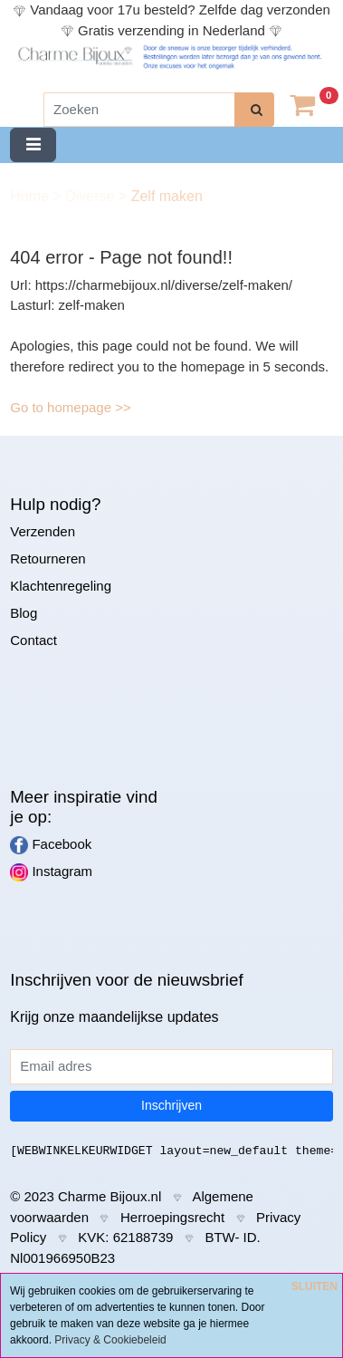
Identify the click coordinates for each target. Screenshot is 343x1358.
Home (31, 196)
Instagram (51, 872)
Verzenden (42, 531)
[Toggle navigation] (33, 145)
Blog (23, 613)
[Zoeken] (139, 110)
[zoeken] (254, 110)
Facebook (50, 845)
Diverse (92, 196)
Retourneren (47, 558)
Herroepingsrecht (172, 1217)
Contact (33, 640)
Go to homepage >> (70, 407)
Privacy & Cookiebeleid (110, 1340)
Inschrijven (171, 1105)
